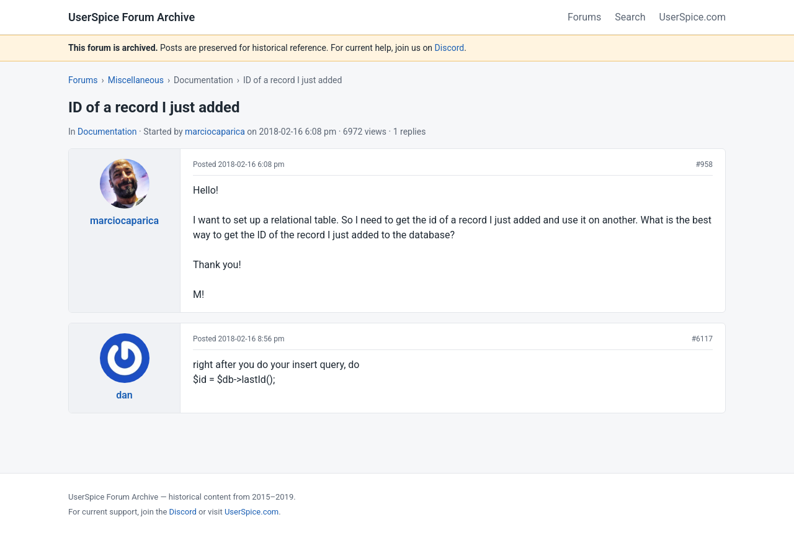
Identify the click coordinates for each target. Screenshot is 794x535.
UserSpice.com (692, 17)
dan (124, 395)
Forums (584, 17)
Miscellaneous (136, 80)
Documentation (107, 132)
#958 (704, 164)
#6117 (702, 339)
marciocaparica (215, 132)
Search (630, 17)
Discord (450, 48)
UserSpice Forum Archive (131, 17)
